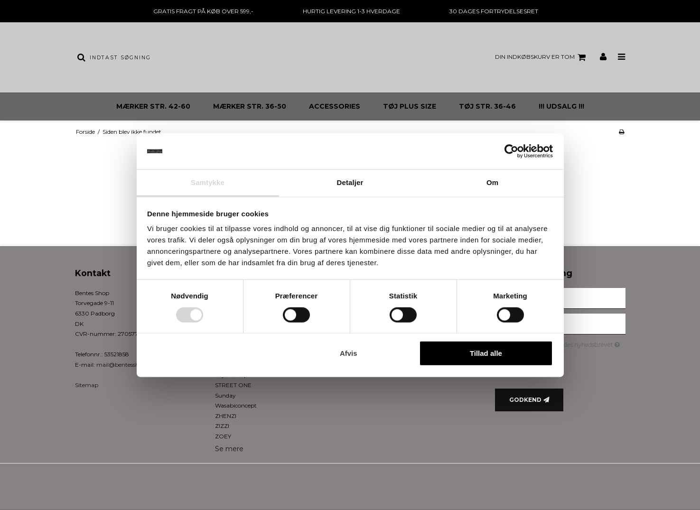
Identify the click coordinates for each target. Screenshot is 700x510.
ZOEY (223, 436)
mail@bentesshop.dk (125, 364)
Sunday (225, 395)
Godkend (525, 399)
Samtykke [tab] (207, 182)
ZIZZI (222, 425)
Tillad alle (486, 353)
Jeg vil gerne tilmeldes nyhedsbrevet (568, 343)
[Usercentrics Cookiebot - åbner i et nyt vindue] (511, 151)
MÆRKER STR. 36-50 (249, 106)
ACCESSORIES (334, 106)
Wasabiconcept (236, 405)
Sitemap (86, 385)
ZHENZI (225, 415)
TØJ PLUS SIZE (409, 106)
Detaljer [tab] (350, 182)
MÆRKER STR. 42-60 (153, 106)
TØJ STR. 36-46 (487, 106)
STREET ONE (233, 385)
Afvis (348, 353)
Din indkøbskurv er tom (541, 57)
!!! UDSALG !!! (561, 106)
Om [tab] (492, 182)
